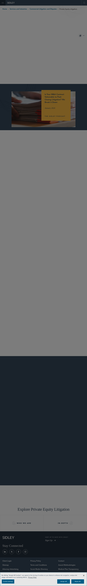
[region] (43, 579)
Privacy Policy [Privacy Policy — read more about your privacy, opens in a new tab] (32, 577)
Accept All (63, 581)
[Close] (83, 575)
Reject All (77, 581)
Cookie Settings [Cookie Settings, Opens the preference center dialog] (8, 581)
